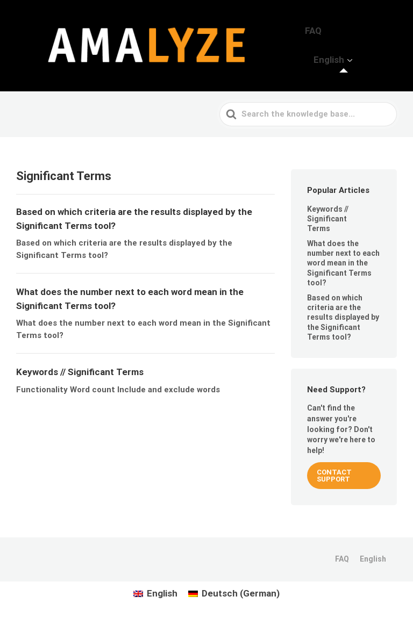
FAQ (331, 43)
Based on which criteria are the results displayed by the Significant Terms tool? (343, 313)
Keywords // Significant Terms (327, 215)
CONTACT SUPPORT (334, 472)
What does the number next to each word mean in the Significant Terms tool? (343, 259)
